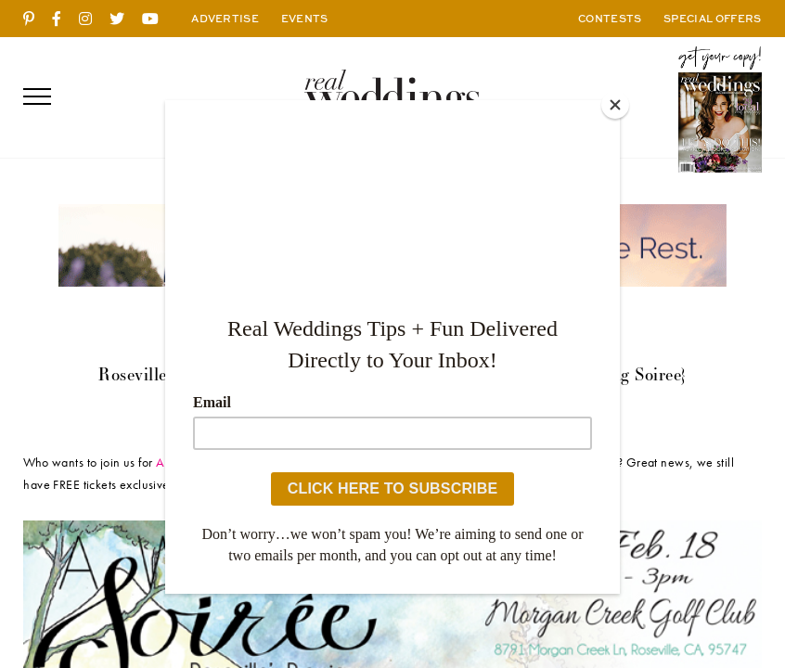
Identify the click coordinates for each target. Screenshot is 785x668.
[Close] (615, 105)
